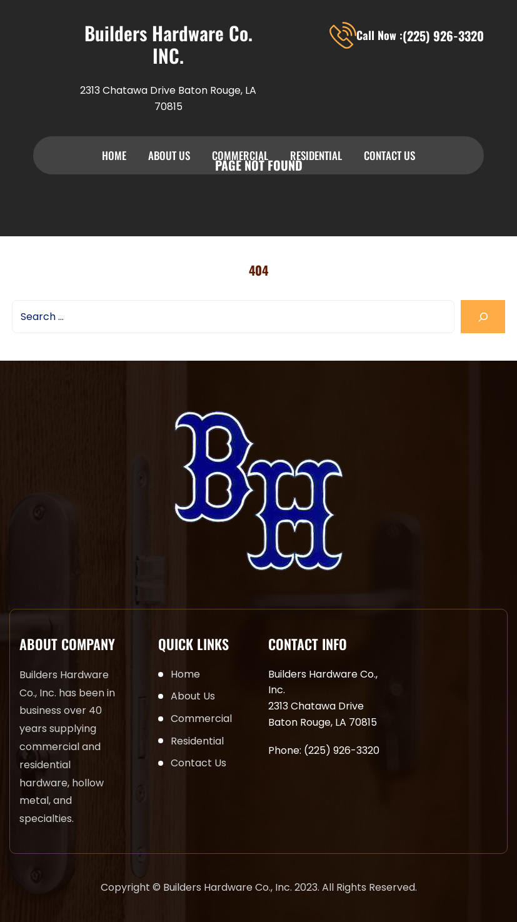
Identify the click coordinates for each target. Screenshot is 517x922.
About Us (169, 155)
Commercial (240, 155)
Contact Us (389, 155)
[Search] (483, 316)
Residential (316, 155)
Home (114, 155)
